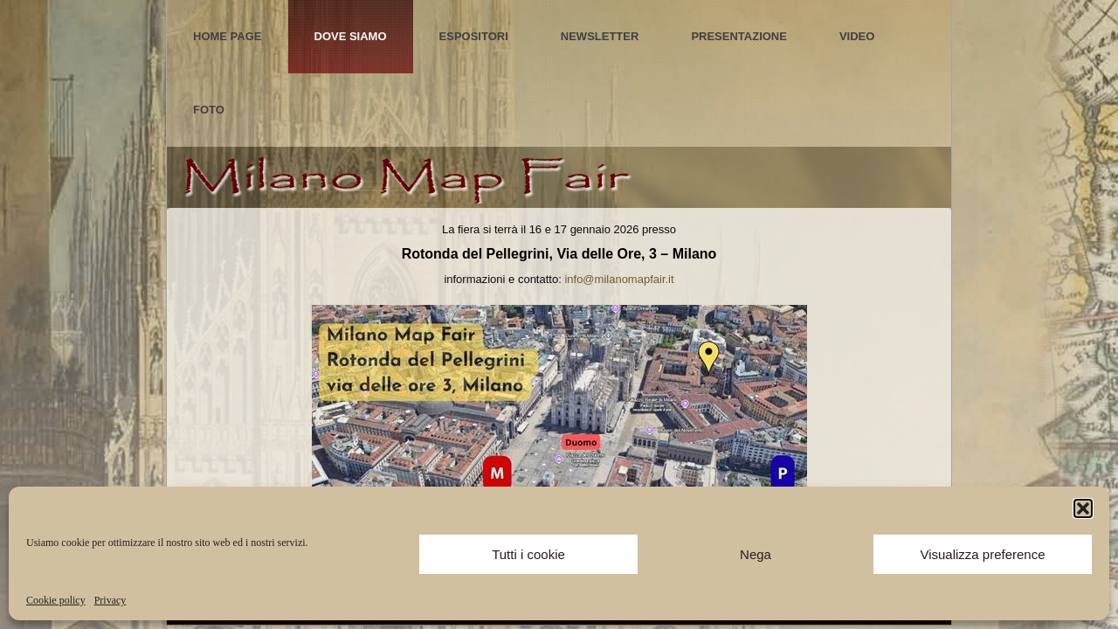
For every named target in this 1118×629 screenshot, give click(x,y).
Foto (208, 109)
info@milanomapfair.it (618, 279)
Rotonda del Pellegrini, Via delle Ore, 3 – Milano (559, 253)
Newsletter (600, 36)
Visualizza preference (982, 554)
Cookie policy (56, 600)
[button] (1083, 508)
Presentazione (739, 36)
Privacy (110, 600)
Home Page (227, 36)
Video (856, 36)
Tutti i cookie (528, 554)
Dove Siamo (350, 36)
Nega (755, 554)
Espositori (473, 36)
